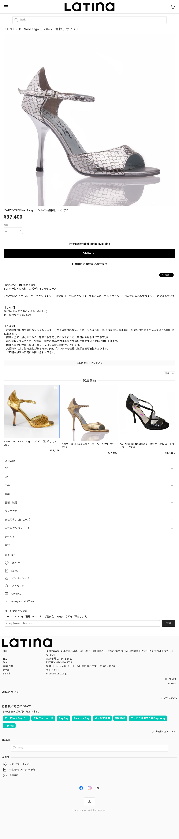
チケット (10, 536)
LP (6, 476)
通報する (169, 373)
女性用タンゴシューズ (17, 519)
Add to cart (90, 253)
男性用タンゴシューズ (17, 528)
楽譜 (7, 494)
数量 (6, 225)
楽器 (7, 545)
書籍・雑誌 (11, 502)
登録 (168, 623)
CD (6, 468)
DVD (7, 485)
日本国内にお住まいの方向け (89, 264)
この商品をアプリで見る (89, 363)
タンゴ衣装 (11, 511)
